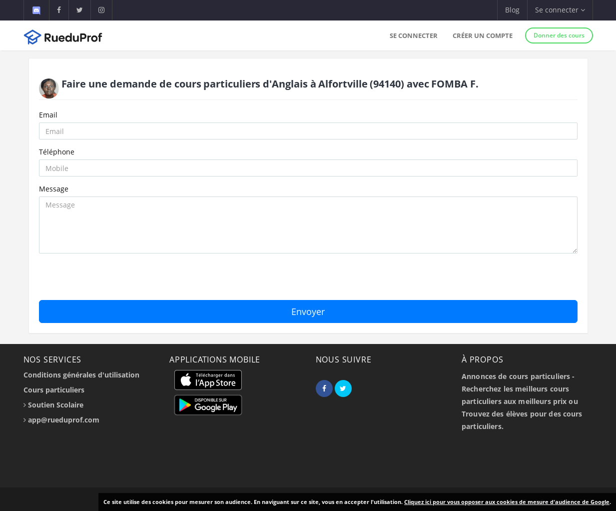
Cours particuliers (53, 389)
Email (48, 115)
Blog (512, 9)
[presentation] (115, 280)
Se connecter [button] (560, 9)
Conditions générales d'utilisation (81, 375)
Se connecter (414, 35)
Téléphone (56, 151)
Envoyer (308, 312)
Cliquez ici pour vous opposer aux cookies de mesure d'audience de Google (507, 502)
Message (53, 189)
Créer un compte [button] (483, 35)
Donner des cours (559, 35)
